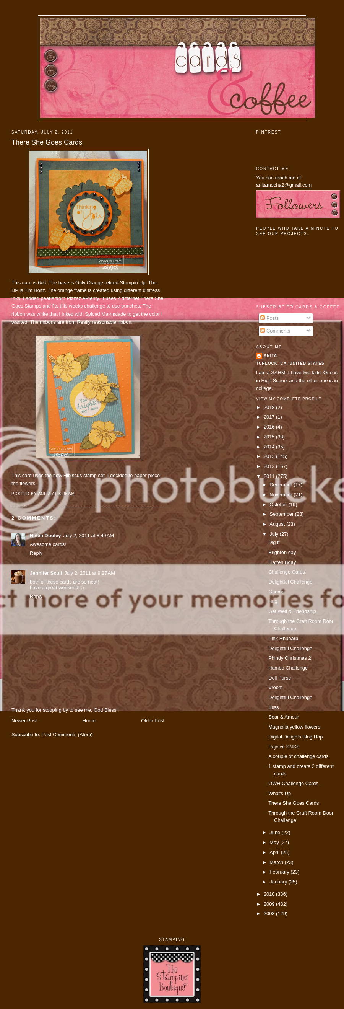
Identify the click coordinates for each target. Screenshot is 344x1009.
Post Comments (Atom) (67, 734)
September (282, 514)
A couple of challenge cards (298, 756)
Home (89, 721)
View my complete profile (288, 399)
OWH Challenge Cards (293, 783)
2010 (270, 894)
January (278, 882)
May (274, 842)
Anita (270, 356)
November (281, 494)
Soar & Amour (283, 717)
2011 (270, 476)
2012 (270, 466)
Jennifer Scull (46, 573)
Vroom (275, 687)
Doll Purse (279, 678)
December (281, 484)
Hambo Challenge (288, 668)
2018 (270, 407)
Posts (269, 318)
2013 (270, 456)
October (278, 504)
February (279, 872)
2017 (270, 417)
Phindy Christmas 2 (289, 658)
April (275, 852)
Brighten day (282, 552)
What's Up (279, 793)
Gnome (276, 592)
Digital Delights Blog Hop (295, 737)
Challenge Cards (286, 572)
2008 (270, 913)
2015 (270, 437)
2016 (270, 427)
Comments (275, 331)
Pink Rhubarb (283, 638)
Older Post (152, 721)
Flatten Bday (282, 562)
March (276, 862)
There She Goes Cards (46, 142)
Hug (272, 601)
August (277, 524)
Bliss (273, 707)
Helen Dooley (45, 535)
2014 (270, 447)
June (275, 832)
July (274, 534)
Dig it (273, 542)
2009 (270, 904)
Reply (36, 553)
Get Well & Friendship (292, 611)
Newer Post (24, 721)
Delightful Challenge (290, 582)
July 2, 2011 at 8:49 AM (88, 535)
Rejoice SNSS (283, 747)
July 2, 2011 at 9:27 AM (89, 573)
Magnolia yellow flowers (294, 727)
